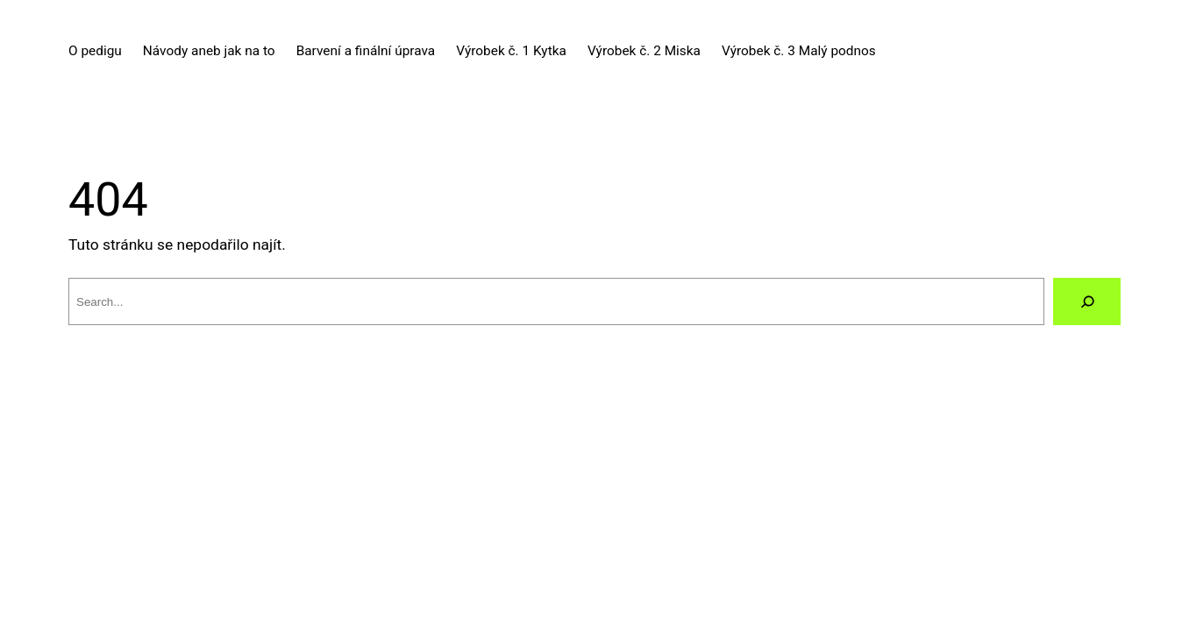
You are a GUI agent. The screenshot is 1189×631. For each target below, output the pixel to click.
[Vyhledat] (1087, 301)
